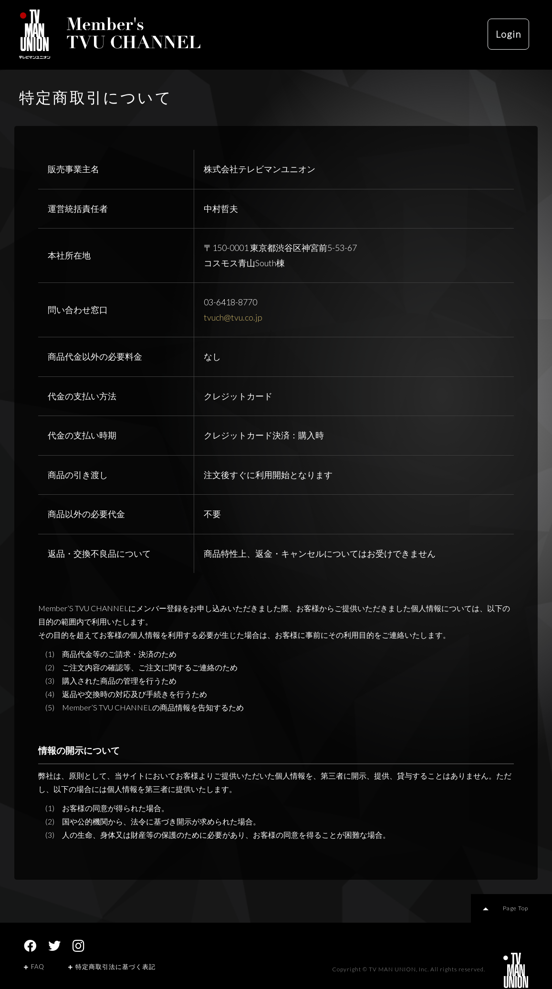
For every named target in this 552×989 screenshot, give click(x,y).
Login (508, 34)
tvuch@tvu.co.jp (233, 317)
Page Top (516, 908)
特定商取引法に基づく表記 (112, 966)
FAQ (34, 966)
